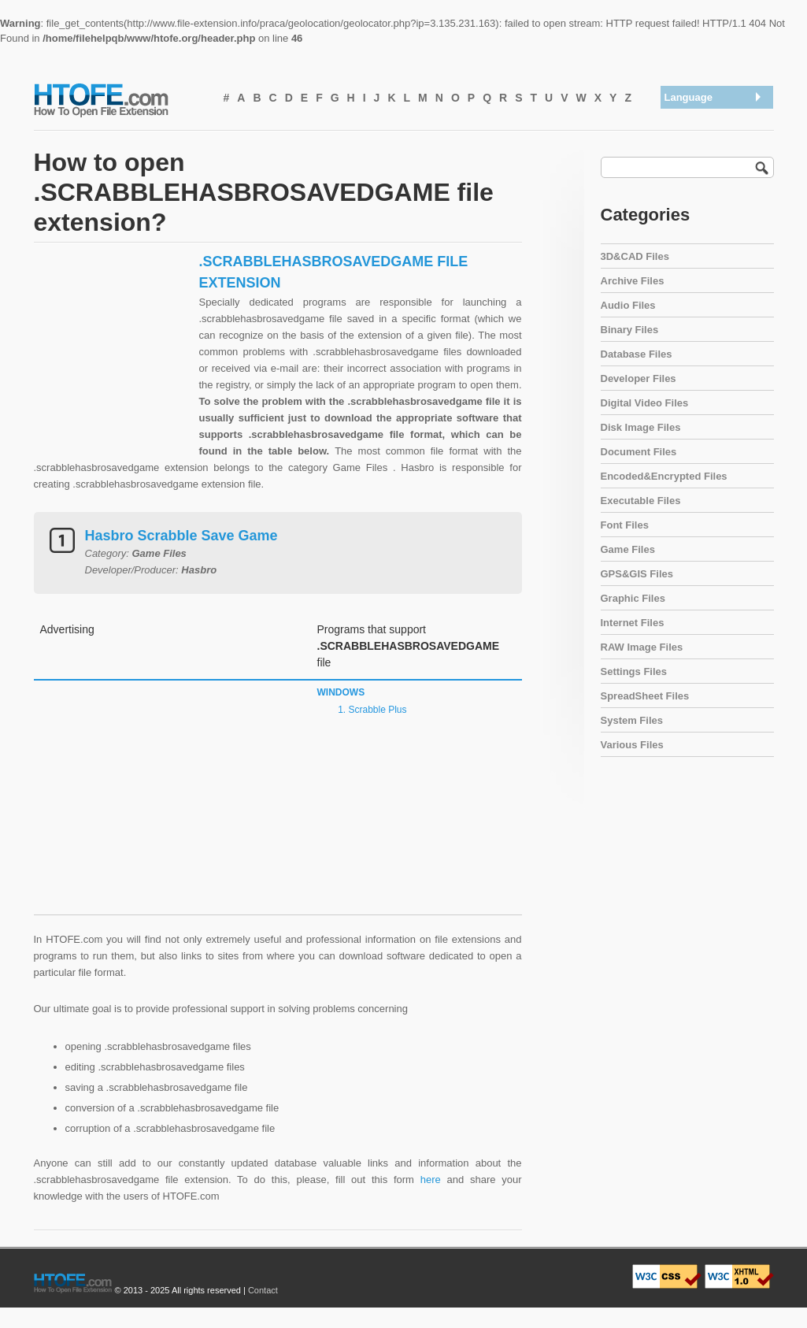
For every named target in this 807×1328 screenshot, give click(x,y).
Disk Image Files (641, 427)
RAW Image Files (642, 647)
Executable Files (641, 500)
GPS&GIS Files (637, 574)
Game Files (628, 549)
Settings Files (634, 671)
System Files (632, 720)
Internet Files (632, 623)
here (430, 1179)
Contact (263, 1290)
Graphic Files (633, 598)
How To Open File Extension (119, 99)
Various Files (632, 745)
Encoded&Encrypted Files (664, 476)
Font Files (625, 525)
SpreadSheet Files (645, 696)
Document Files (639, 452)
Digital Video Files (645, 403)
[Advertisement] (112, 372)
